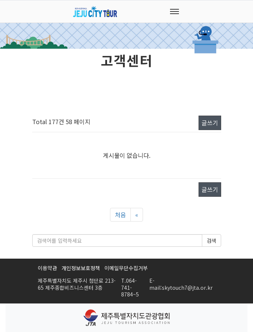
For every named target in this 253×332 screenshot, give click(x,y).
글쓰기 (210, 122)
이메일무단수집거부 (126, 268)
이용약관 (47, 268)
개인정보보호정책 (80, 268)
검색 (211, 240)
